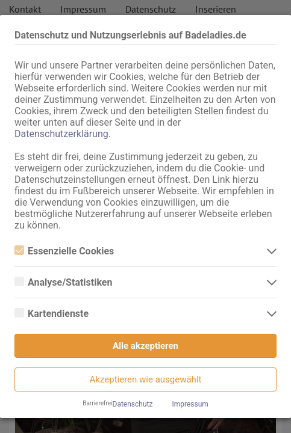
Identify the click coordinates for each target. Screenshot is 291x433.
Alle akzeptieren (145, 345)
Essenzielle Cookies (64, 251)
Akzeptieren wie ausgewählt (146, 379)
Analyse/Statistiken (63, 282)
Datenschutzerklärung (61, 134)
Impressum (190, 404)
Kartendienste (51, 313)
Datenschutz (133, 404)
